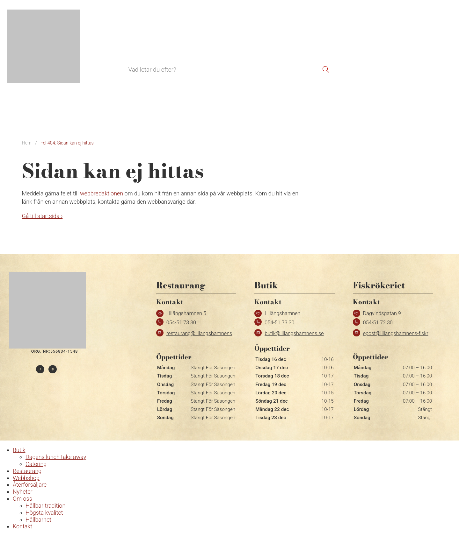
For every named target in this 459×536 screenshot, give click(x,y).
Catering (36, 464)
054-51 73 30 (181, 323)
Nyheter (23, 491)
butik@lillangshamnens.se (294, 333)
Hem (27, 143)
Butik (106, 45)
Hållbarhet (38, 519)
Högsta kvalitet (44, 512)
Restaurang (136, 45)
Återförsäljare (212, 45)
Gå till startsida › (42, 216)
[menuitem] (419, 46)
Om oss (22, 498)
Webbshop (173, 45)
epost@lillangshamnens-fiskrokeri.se (404, 333)
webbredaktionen (101, 193)
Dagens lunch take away (56, 457)
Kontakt (248, 45)
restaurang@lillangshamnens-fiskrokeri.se (213, 333)
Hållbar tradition (45, 505)
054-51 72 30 (378, 323)
